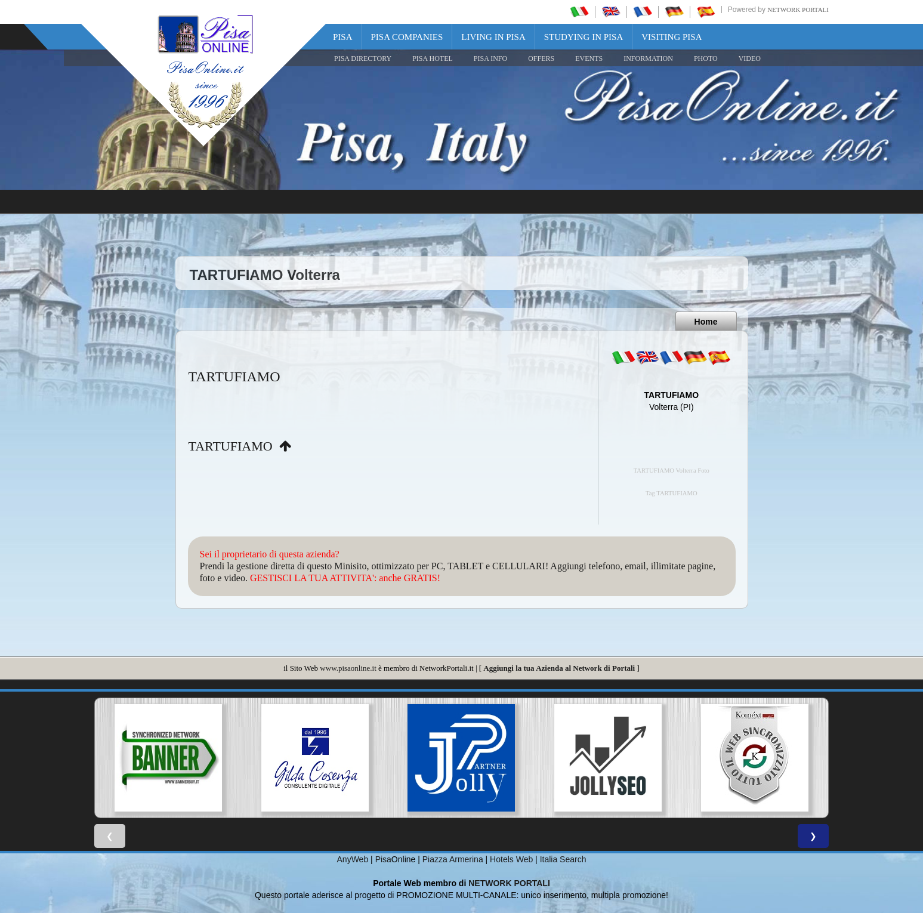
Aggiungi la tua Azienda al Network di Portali (559, 668)
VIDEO (750, 58)
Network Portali (798, 9)
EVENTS (589, 58)
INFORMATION (648, 58)
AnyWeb (353, 859)
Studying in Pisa (583, 37)
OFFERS (541, 58)
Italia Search (563, 859)
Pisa (343, 37)
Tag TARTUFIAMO (671, 493)
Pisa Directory (362, 58)
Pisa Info (490, 58)
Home (706, 321)
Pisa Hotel (432, 58)
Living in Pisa (493, 37)
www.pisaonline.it (348, 668)
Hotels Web (511, 859)
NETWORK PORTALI (509, 883)
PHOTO (706, 58)
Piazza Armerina (452, 859)
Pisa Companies (407, 37)
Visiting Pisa (671, 37)
